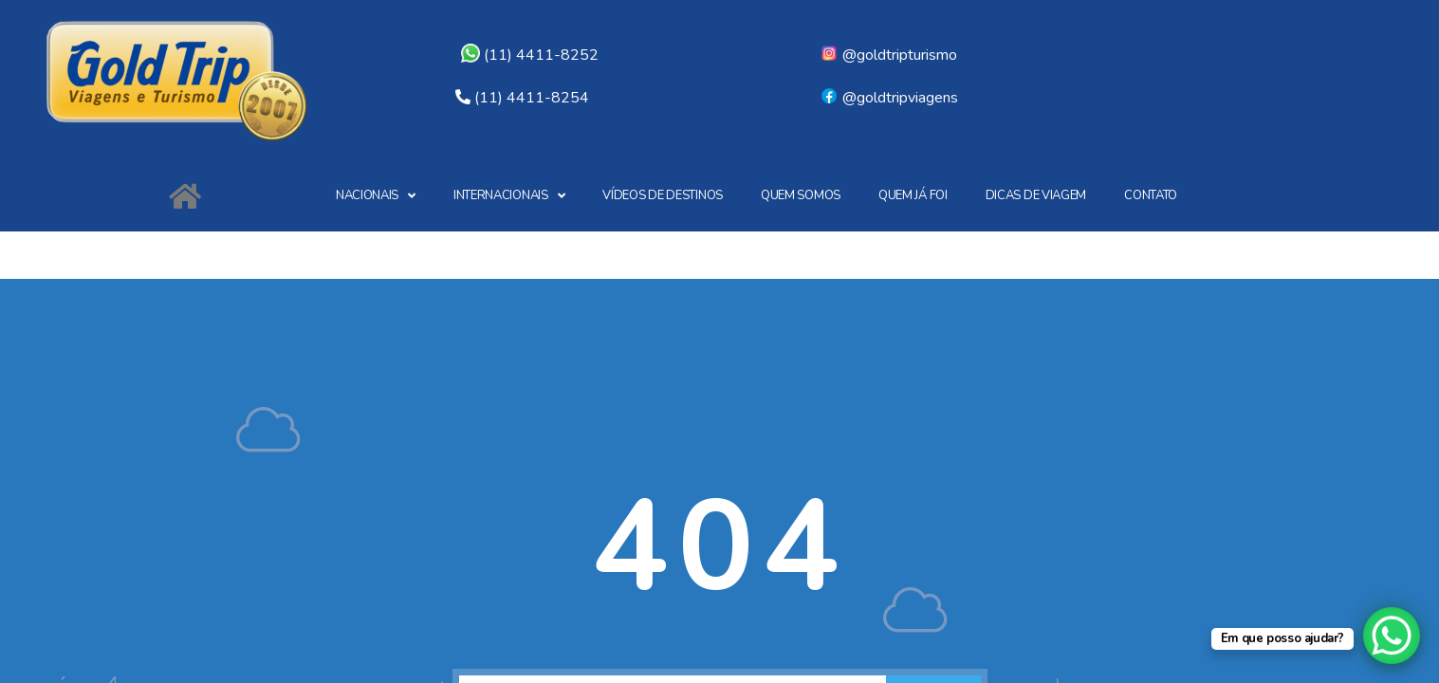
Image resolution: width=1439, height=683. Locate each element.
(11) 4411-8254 (531, 97)
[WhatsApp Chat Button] (1391, 635)
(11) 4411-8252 (530, 55)
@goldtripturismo (888, 55)
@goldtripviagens (889, 97)
